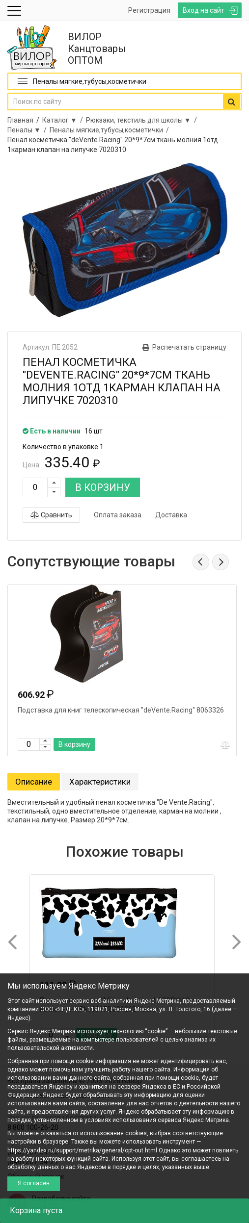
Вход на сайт (203, 10)
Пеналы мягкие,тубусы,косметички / (111, 130)
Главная (20, 120)
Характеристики (100, 782)
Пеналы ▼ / (28, 130)
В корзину (74, 744)
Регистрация (149, 10)
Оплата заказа (117, 515)
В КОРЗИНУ (102, 487)
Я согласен (34, 1183)
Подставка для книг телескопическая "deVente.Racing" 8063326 (121, 710)
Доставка (171, 515)
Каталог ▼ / (64, 120)
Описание (33, 782)
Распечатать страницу (189, 347)
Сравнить (51, 515)
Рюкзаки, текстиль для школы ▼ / (143, 120)
